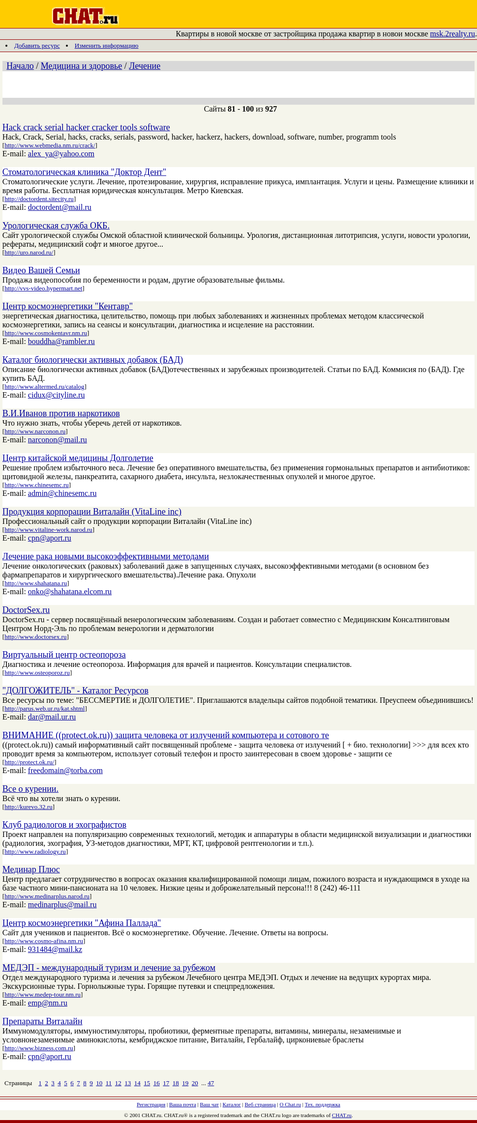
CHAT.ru (342, 1115)
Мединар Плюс (31, 869)
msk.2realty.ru (452, 33)
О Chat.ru (290, 1104)
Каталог (232, 1104)
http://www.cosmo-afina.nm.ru (43, 941)
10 (99, 1083)
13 (127, 1083)
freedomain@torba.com (65, 770)
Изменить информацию (107, 45)
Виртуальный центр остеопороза (64, 655)
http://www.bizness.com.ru (38, 1048)
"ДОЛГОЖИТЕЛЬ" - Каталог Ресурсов (75, 690)
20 (195, 1083)
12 (118, 1083)
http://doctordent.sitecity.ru (39, 198)
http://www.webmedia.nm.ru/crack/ (49, 145)
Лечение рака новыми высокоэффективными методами (105, 556)
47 (211, 1083)
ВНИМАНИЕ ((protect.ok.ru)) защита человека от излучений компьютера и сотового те (165, 735)
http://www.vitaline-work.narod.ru (48, 529)
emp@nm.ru (47, 1003)
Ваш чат (209, 1104)
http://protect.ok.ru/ (29, 762)
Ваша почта (182, 1104)
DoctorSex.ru (26, 610)
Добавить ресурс (37, 45)
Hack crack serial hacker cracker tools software (86, 127)
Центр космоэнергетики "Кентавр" (67, 306)
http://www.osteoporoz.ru (37, 672)
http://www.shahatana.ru (35, 583)
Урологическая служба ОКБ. (56, 225)
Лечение (144, 66)
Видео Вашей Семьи (41, 270)
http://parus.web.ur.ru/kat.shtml (44, 708)
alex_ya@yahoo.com (61, 153)
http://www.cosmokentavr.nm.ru (45, 333)
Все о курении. (30, 789)
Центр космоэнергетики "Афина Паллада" (81, 923)
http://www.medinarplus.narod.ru (46, 896)
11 (109, 1083)
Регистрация (151, 1104)
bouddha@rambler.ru (61, 341)
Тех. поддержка (322, 1104)
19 (185, 1083)
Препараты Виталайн (42, 1021)
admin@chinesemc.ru (62, 493)
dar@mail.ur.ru (52, 717)
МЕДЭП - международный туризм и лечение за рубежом (108, 968)
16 (156, 1083)
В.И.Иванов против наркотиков (61, 413)
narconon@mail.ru (57, 439)
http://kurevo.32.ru (28, 806)
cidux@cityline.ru (56, 395)
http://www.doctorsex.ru (35, 636)
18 (176, 1083)
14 (137, 1083)
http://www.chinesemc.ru (36, 485)
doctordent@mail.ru (59, 207)
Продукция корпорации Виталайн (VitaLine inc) (91, 512)
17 (166, 1083)
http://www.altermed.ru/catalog (44, 386)
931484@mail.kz (55, 949)
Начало (19, 66)
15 (147, 1083)
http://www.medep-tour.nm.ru (42, 994)
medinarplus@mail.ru (62, 904)
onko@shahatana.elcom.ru (70, 591)
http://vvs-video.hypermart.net (43, 288)
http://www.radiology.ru (35, 851)
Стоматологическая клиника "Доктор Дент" (84, 172)
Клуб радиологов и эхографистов (64, 825)
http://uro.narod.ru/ (28, 252)
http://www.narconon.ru (34, 431)
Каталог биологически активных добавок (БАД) (92, 360)
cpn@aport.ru (49, 538)
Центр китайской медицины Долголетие (77, 458)
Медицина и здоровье (81, 66)
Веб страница (260, 1104)
